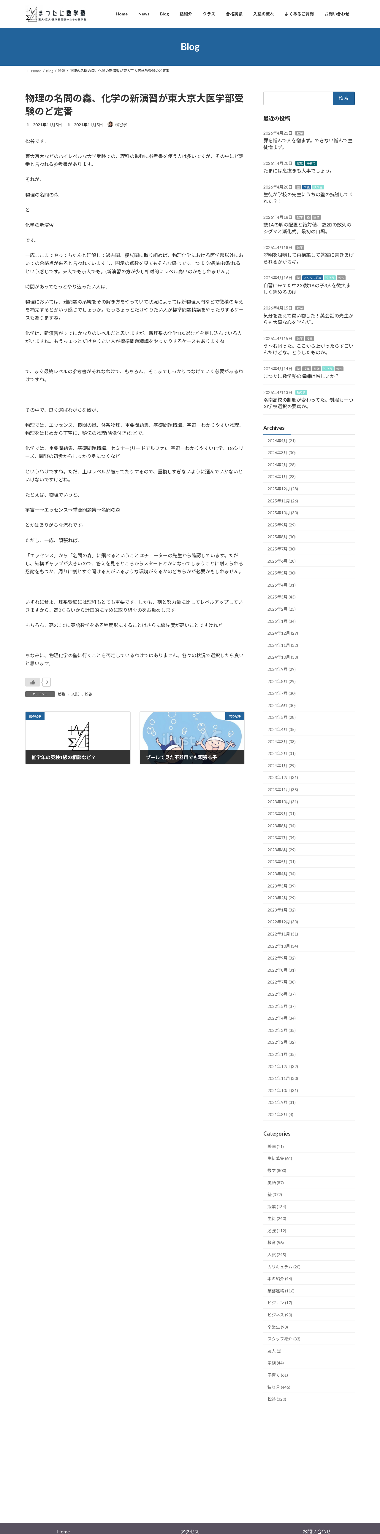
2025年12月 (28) (282, 488)
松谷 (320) (276, 1398)
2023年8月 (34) (281, 825)
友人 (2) (274, 1350)
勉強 (61, 694)
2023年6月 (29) (281, 849)
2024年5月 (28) (281, 717)
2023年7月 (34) (281, 837)
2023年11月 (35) (282, 789)
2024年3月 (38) (281, 741)
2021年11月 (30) (282, 1078)
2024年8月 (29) (281, 681)
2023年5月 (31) (281, 861)
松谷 (88, 694)
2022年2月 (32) (281, 1042)
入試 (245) (276, 1254)
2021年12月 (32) (282, 1066)
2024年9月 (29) (281, 669)
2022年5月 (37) (281, 1005)
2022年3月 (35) (281, 1029)
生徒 (307, 187)
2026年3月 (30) (281, 452)
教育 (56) (275, 1242)
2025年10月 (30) (282, 512)
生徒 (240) (276, 1218)
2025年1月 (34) (281, 620)
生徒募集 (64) (279, 1158)
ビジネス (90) (279, 1314)
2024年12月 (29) (282, 633)
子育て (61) (277, 1374)
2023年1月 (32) (281, 909)
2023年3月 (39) (281, 885)
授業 (316, 217)
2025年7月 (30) (281, 548)
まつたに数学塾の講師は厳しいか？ (301, 376)
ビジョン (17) (279, 1302)
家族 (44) (275, 1362)
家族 (300, 163)
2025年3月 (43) (281, 596)
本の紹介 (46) (279, 1278)
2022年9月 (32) (281, 957)
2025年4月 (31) (281, 584)
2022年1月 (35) (281, 1054)
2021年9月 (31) (281, 1102)
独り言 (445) (278, 1386)
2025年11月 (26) (282, 500)
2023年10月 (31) (282, 801)
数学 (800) (276, 1170)
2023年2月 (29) (281, 897)
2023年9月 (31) (281, 813)
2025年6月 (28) (281, 560)
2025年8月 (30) (281, 536)
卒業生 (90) (277, 1326)
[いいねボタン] (32, 682)
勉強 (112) (276, 1230)
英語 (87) (275, 1182)
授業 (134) (276, 1206)
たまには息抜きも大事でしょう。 (298, 170)
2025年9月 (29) (281, 524)
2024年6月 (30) (281, 705)
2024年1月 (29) (281, 765)
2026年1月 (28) (281, 476)
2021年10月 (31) (282, 1090)
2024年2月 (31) (281, 753)
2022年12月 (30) (282, 921)
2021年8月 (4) (280, 1114)
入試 (75, 694)
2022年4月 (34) (281, 1018)
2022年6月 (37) (281, 994)
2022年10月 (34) (282, 945)
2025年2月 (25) (281, 609)
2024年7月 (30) (281, 693)
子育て (311, 163)
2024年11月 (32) (282, 644)
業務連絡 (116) (280, 1290)
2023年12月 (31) (282, 777)
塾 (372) (274, 1194)
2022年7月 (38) (281, 981)
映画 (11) (275, 1146)
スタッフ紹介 (313, 278)
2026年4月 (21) (281, 440)
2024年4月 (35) (281, 729)
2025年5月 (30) (281, 572)
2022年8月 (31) (281, 969)
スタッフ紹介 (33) (283, 1338)
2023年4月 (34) (281, 873)
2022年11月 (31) (282, 933)
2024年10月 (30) (282, 657)
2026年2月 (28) (281, 464)
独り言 (318, 187)
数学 (300, 133)
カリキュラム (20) (283, 1266)
